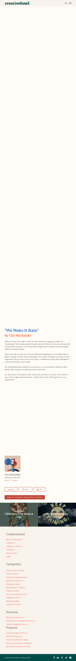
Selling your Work (13, 598)
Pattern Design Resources (16, 594)
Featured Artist (12, 574)
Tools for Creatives (13, 604)
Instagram (15, 480)
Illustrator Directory (14, 636)
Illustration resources (14, 581)
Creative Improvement (15, 570)
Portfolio (7, 480)
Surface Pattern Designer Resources (20, 621)
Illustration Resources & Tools (18, 646)
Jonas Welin (26, 658)
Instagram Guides (13, 584)
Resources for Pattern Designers (19, 643)
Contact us (10, 543)
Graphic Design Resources (16, 577)
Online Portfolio (12, 591)
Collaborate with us (14, 546)
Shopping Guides (13, 601)
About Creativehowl (14, 539)
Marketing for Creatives (15, 587)
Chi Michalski (12, 474)
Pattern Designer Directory (17, 633)
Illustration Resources (15, 617)
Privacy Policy (11, 553)
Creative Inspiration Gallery (17, 640)
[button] (70, 3)
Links (8, 556)
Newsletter (10, 550)
